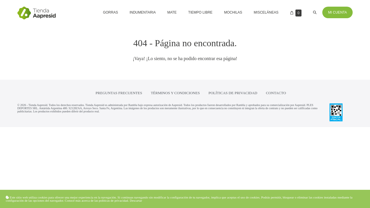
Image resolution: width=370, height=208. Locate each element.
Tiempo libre (200, 12)
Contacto (276, 93)
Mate (172, 12)
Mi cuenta (337, 12)
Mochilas (233, 12)
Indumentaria (143, 12)
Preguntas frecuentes (119, 93)
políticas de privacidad (113, 200)
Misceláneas (266, 12)
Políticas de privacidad (232, 93)
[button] (314, 12)
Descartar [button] (136, 200)
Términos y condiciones (175, 93)
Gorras (110, 12)
